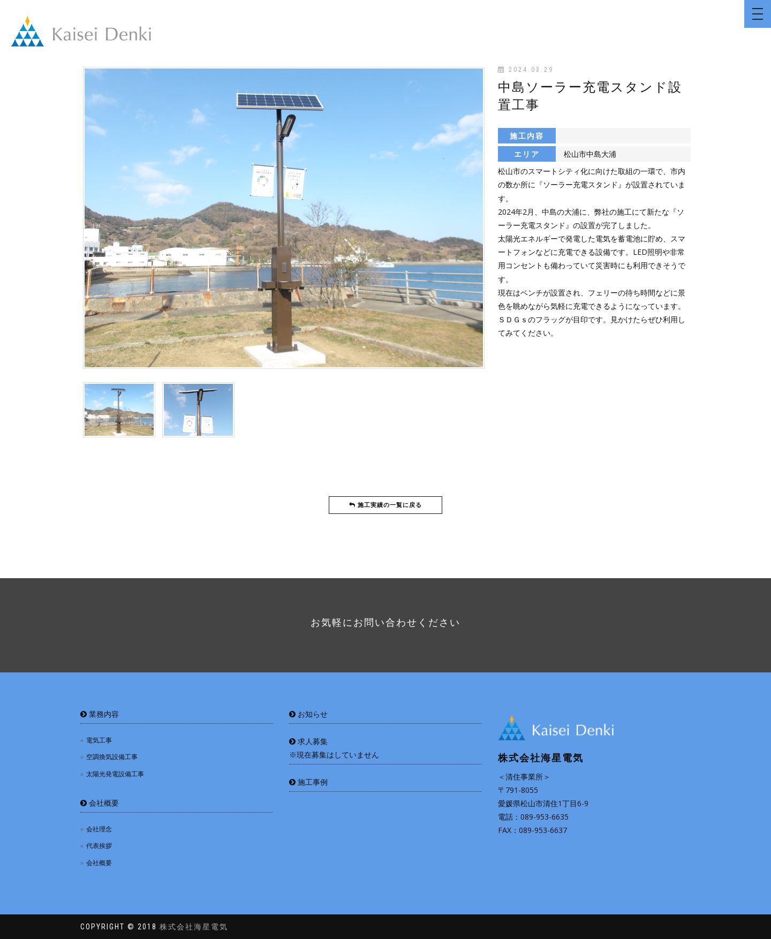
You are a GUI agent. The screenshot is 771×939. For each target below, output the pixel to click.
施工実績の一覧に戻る (385, 505)
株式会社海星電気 (194, 926)
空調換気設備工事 (112, 756)
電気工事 (99, 740)
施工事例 (308, 782)
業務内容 (99, 714)
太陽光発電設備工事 (115, 773)
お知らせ (308, 714)
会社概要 (99, 803)
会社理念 (99, 829)
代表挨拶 (99, 845)
